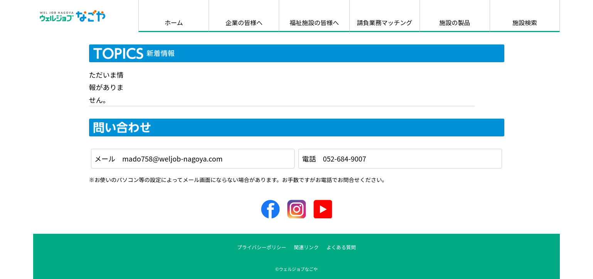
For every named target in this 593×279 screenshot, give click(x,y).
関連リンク (306, 247)
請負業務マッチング (384, 22)
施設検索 (524, 22)
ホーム (174, 22)
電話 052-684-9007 (334, 158)
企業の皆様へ (244, 22)
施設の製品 (454, 22)
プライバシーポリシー (261, 247)
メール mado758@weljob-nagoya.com (158, 158)
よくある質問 (341, 247)
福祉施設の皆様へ (314, 22)
